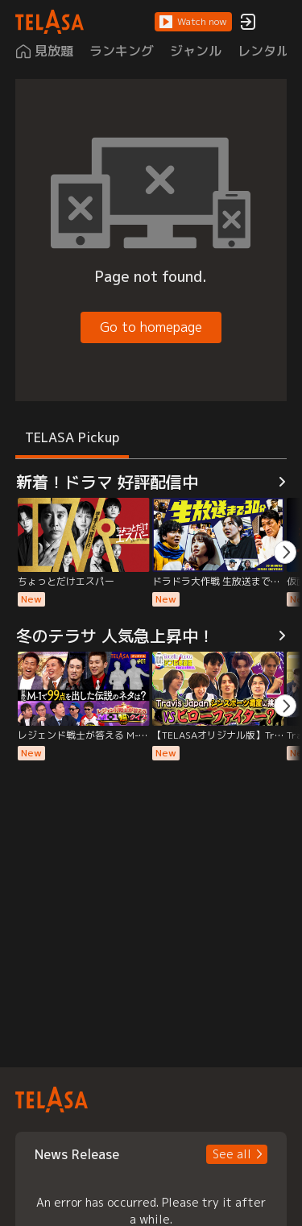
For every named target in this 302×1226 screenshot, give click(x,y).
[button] (193, 21)
